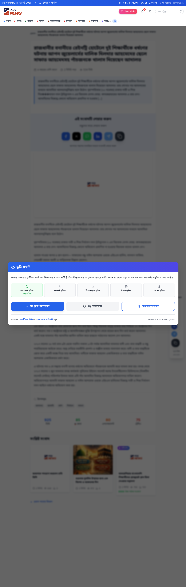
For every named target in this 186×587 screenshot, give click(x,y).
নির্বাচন (68, 21)
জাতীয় (29, 21)
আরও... (110, 21)
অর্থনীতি (80, 21)
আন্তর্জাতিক (54, 21)
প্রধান (7, 21)
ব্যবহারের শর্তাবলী (45, 319)
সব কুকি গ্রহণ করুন (38, 306)
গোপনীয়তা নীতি (26, 319)
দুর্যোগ (40, 21)
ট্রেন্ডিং (18, 21)
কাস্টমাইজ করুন (148, 306)
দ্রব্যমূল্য (93, 21)
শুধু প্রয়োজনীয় (92, 306)
